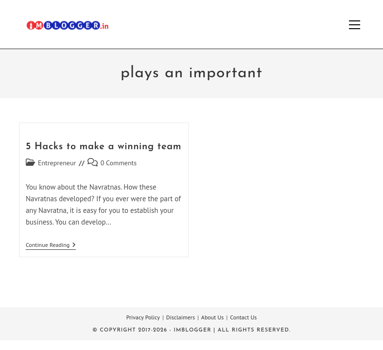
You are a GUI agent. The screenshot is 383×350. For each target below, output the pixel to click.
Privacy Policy (143, 317)
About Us (212, 317)
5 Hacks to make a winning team (103, 147)
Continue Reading (51, 246)
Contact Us (243, 317)
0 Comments (119, 162)
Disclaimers (180, 317)
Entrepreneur (57, 162)
